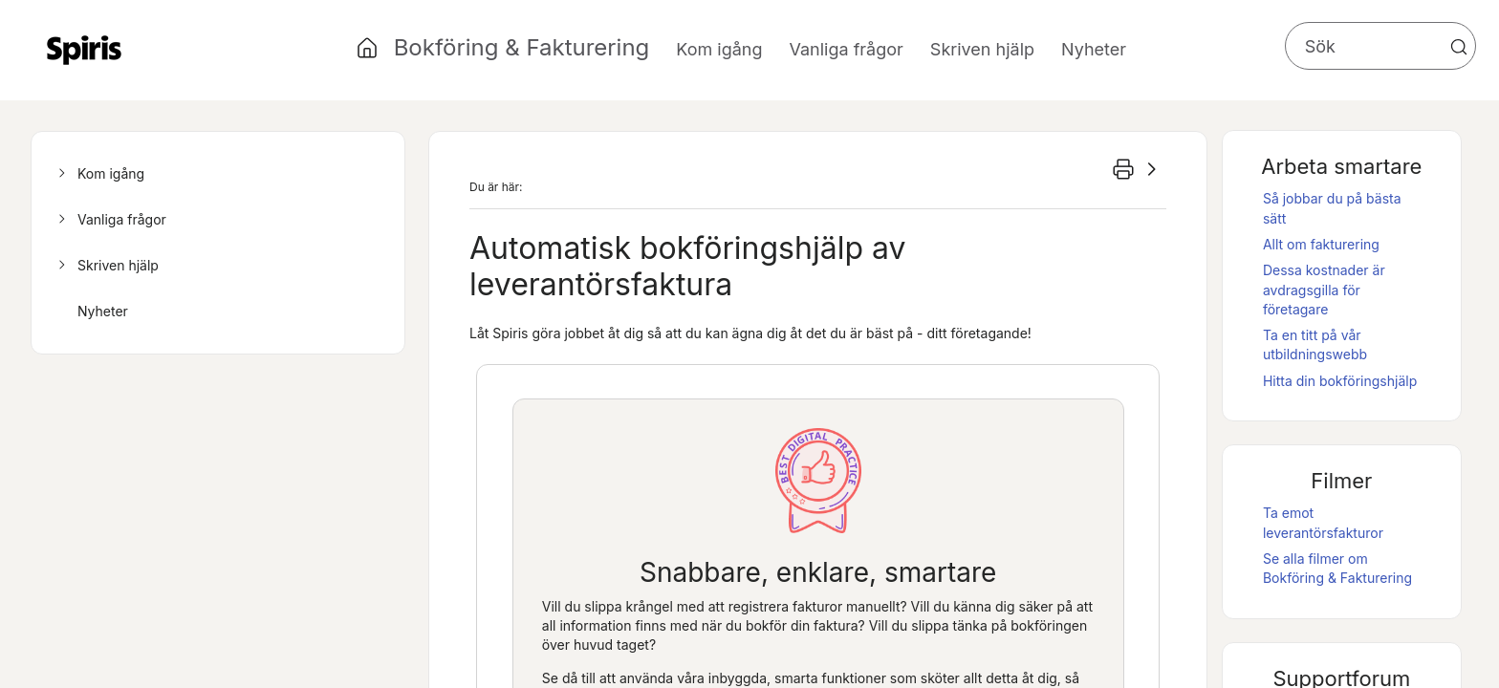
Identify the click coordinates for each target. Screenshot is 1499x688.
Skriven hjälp (106, 266)
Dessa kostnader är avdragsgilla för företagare (1324, 289)
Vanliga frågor (109, 220)
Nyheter (1093, 49)
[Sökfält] (1380, 46)
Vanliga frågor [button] (846, 49)
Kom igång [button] (719, 49)
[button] (1459, 46)
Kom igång (98, 174)
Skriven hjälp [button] (982, 49)
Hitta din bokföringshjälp (1340, 381)
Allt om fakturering (1321, 244)
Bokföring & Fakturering (522, 47)
